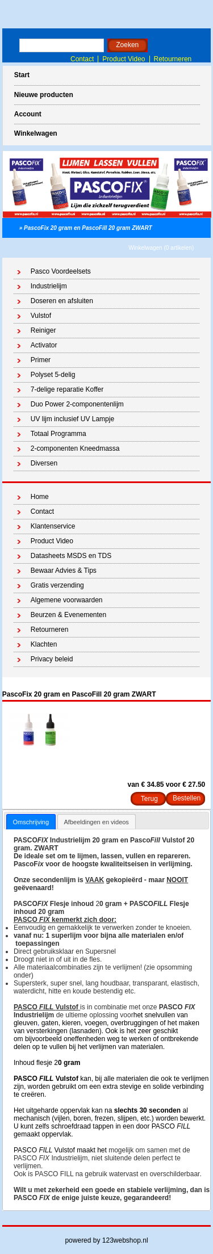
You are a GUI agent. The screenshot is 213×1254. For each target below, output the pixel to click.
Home (40, 497)
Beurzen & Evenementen (68, 615)
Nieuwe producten (43, 95)
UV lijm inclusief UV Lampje (72, 419)
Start (22, 75)
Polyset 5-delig (53, 375)
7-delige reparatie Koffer (67, 389)
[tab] (31, 821)
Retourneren (173, 59)
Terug (149, 799)
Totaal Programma (58, 434)
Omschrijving (31, 822)
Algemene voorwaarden (67, 600)
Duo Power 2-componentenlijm (77, 404)
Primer (41, 360)
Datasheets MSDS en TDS (71, 556)
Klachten (44, 644)
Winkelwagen (35, 133)
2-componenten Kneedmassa (75, 448)
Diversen (44, 463)
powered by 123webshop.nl (106, 1240)
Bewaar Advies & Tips (64, 570)
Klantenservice (53, 526)
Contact (82, 59)
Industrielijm (49, 286)
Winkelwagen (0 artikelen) (161, 248)
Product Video (123, 59)
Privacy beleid (52, 659)
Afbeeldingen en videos (96, 822)
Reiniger (43, 330)
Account (27, 114)
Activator (44, 345)
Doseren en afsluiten (62, 301)
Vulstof (41, 316)
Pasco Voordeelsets (61, 271)
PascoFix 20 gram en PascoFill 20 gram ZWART (88, 228)
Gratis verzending (57, 585)
